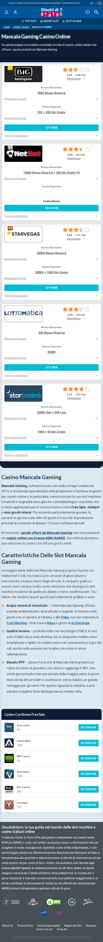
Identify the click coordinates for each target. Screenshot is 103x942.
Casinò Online (21, 27)
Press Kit (62, 929)
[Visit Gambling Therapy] (59, 913)
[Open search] (96, 12)
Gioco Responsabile (48, 925)
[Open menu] (6, 12)
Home (7, 27)
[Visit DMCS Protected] (53, 902)
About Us (7, 925)
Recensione (88, 727)
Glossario (91, 925)
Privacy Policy (25, 925)
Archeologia (80, 623)
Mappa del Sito (72, 925)
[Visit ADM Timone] (33, 902)
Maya (51, 623)
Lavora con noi (44, 929)
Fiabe (65, 617)
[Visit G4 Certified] (44, 913)
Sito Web (52, 127)
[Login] (15, 12)
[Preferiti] (87, 12)
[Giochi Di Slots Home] (52, 12)
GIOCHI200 (51, 208)
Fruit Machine (17, 623)
